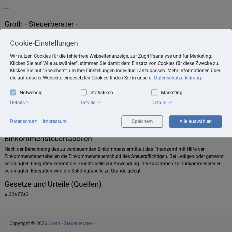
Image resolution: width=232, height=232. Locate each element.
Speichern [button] (142, 121)
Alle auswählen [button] (195, 121)
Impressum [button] (55, 121)
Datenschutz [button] (23, 121)
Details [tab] (20, 102)
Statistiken (97, 92)
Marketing (166, 92)
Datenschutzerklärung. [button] (178, 78)
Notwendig (26, 92)
